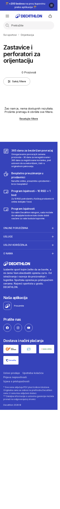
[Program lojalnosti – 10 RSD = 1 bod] (28, 196)
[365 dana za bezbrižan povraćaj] (28, 158)
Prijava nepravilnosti (15, 377)
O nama (8, 253)
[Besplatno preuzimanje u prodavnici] (28, 178)
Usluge (8, 236)
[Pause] (51, 5)
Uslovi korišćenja (15, 245)
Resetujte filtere (29, 118)
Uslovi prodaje (11, 373)
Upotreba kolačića (33, 373)
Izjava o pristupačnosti (16, 381)
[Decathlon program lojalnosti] (28, 213)
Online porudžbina (15, 228)
